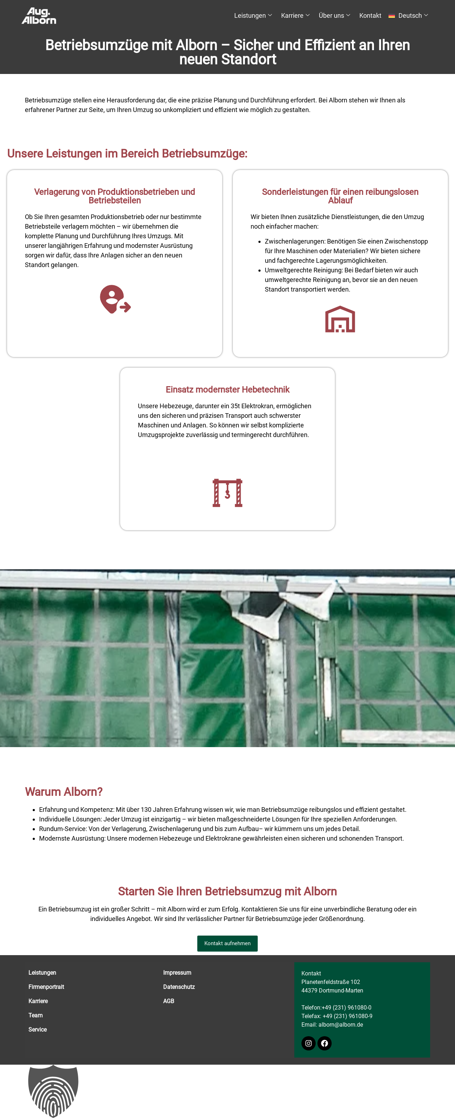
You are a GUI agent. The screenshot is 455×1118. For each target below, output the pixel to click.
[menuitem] (409, 15)
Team (35, 1015)
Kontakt (370, 15)
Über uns (334, 15)
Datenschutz (179, 987)
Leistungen (253, 15)
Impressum (177, 972)
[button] (227, 1091)
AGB (168, 1001)
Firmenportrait (46, 987)
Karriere (295, 15)
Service (37, 1029)
